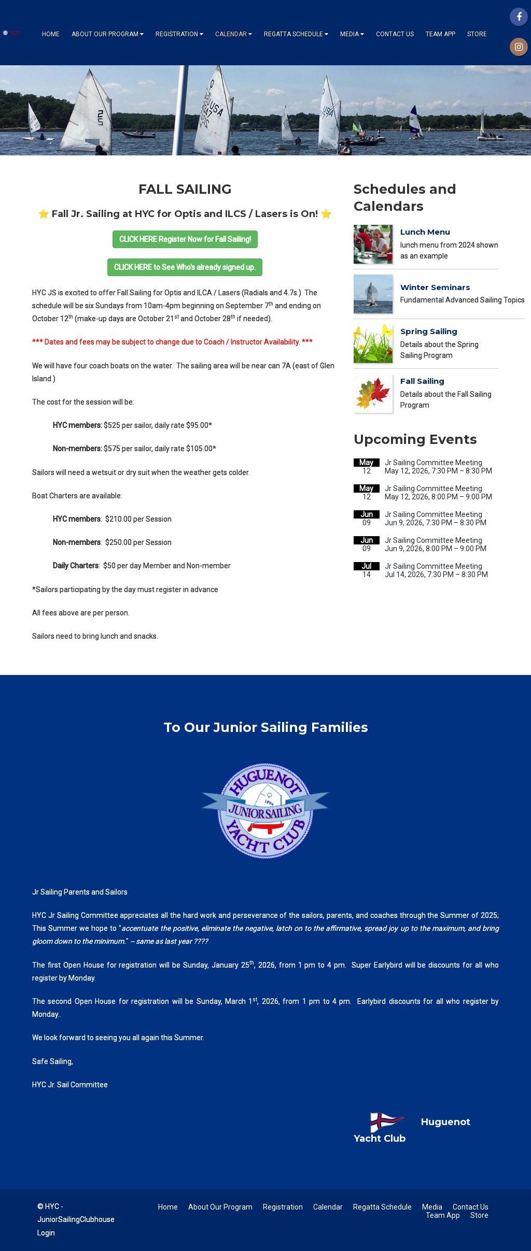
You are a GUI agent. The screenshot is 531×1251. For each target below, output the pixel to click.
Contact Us (395, 34)
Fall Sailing (422, 381)
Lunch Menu (425, 232)
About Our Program (108, 34)
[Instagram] (519, 47)
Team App (440, 34)
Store (477, 34)
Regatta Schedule (296, 34)
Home (51, 34)
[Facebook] (519, 17)
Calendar (233, 34)
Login (46, 1233)
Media (352, 34)
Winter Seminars (435, 287)
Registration (179, 34)
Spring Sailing (428, 331)
